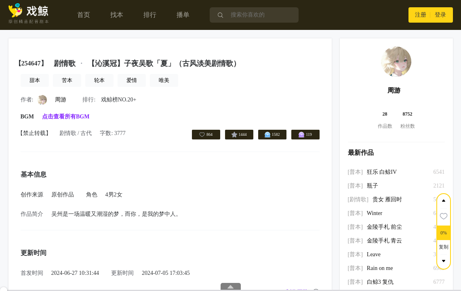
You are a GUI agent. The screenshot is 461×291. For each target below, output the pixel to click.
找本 (116, 14)
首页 (83, 14)
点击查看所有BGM (65, 117)
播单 (183, 14)
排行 (149, 14)
